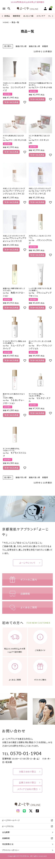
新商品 (7, 16)
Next (52, 16)
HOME (6, 22)
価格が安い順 (21, 46)
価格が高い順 (34, 46)
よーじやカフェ (8, 826)
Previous (3, 16)
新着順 (45, 46)
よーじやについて (27, 562)
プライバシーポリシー (10, 850)
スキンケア (41, 16)
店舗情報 (6, 838)
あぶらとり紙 (28, 16)
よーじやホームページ (11, 820)
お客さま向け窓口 (27, 771)
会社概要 (6, 832)
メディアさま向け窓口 (27, 789)
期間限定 (16, 16)
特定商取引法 (7, 844)
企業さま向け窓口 (27, 782)
